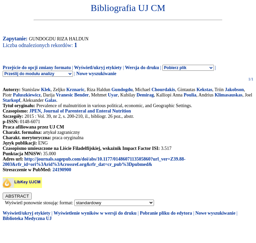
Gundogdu (122, 89)
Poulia (190, 94)
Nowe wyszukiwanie (96, 73)
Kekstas (204, 89)
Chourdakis (163, 89)
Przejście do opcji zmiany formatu (37, 67)
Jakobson (234, 89)
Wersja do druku (142, 67)
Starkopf (11, 100)
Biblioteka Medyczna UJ (27, 218)
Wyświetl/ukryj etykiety (98, 67)
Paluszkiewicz (27, 94)
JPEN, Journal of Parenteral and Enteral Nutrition (80, 110)
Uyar (113, 94)
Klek (46, 89)
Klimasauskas (228, 94)
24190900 (61, 169)
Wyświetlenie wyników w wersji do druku (95, 213)
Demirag (145, 94)
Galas (50, 100)
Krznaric (75, 89)
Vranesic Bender (72, 94)
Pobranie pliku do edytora (166, 213)
